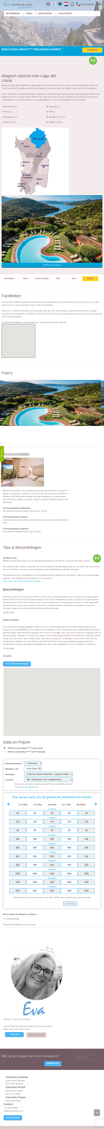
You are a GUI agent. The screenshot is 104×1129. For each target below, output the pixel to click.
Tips (58, 259)
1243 (86, 863)
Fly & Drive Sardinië (14, 1065)
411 (17, 811)
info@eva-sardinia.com (13, 1092)
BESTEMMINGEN (13, 13)
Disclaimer (77, 1122)
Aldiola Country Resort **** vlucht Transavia (26, 733)
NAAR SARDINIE (45, 13)
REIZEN (29, 13)
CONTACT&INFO (65, 13)
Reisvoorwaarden (54, 1122)
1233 (18, 863)
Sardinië (12, 30)
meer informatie (13, 1098)
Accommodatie (42, 259)
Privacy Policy (91, 1122)
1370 (18, 871)
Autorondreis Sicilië (14, 1072)
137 (17, 794)
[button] (52, 680)
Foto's (25, 259)
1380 (69, 871)
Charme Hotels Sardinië (29, 30)
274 (17, 803)
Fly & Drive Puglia (13, 1082)
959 (17, 846)
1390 (86, 871)
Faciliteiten (10, 259)
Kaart (74, 259)
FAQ (67, 1122)
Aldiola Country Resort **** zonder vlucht (25, 729)
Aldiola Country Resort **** (53, 30)
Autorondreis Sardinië (15, 1061)
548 (17, 820)
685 (17, 828)
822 (17, 837)
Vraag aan (14, 1015)
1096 (17, 854)
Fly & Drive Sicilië (13, 1075)
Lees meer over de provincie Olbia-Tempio (21, 562)
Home (4, 30)
